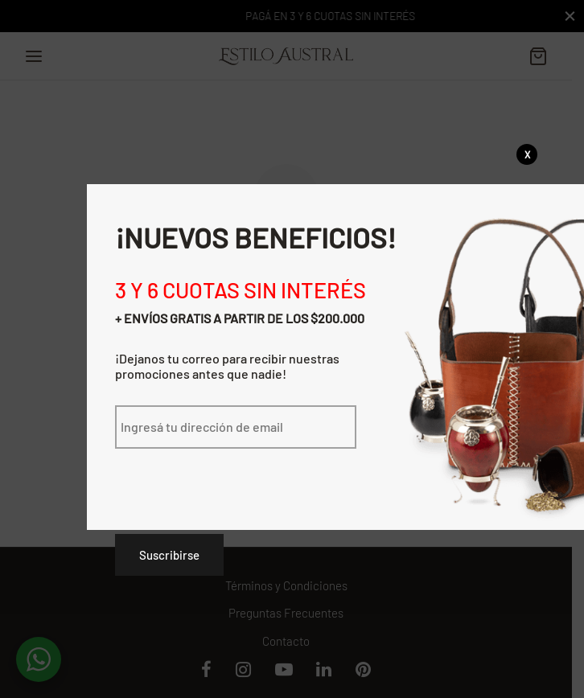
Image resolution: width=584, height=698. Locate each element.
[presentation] (237, 480)
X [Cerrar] (527, 154)
